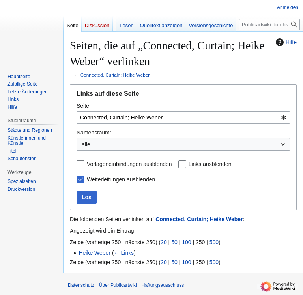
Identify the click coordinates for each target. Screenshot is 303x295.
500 (214, 242)
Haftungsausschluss (163, 285)
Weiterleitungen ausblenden (121, 179)
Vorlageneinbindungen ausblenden (129, 164)
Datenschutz (81, 285)
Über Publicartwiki (118, 285)
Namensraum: (94, 132)
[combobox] (183, 117)
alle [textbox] (86, 144)
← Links (124, 253)
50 (174, 242)
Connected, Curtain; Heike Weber (115, 74)
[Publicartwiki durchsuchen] (269, 24)
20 (164, 242)
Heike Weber (94, 253)
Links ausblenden (210, 164)
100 (186, 242)
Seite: (84, 106)
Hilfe (285, 42)
